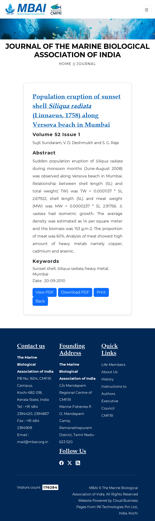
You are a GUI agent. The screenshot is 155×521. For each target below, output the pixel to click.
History (107, 379)
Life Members (113, 364)
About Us (109, 372)
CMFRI (107, 415)
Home (66, 64)
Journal (86, 64)
